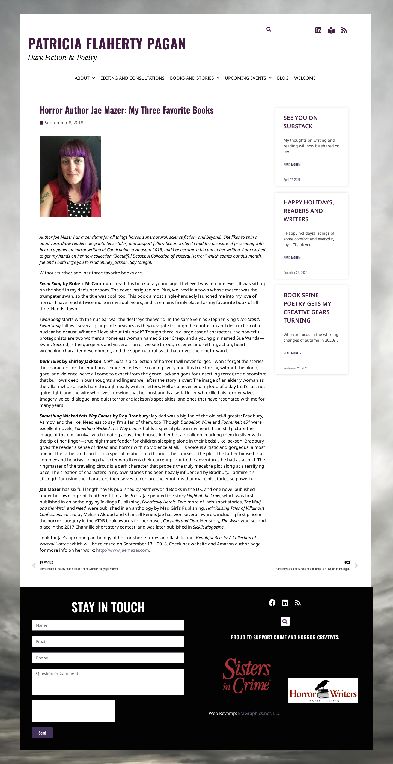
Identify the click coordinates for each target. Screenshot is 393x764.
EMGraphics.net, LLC (259, 713)
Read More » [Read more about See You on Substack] (292, 164)
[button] (268, 29)
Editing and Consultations (132, 78)
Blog (283, 78)
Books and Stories (194, 78)
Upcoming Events (248, 78)
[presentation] (73, 711)
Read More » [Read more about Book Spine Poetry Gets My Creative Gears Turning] (292, 353)
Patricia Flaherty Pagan (107, 43)
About (85, 78)
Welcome (305, 78)
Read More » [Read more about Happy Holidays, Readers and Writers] (292, 257)
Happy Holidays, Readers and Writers (309, 210)
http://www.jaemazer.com (122, 550)
